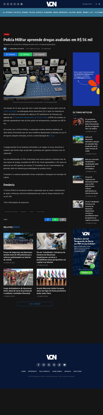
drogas (52, 135)
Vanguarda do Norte (17, 48)
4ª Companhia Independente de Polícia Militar (30, 117)
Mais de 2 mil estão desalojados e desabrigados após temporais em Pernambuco (92, 164)
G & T (92, 12)
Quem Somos (57, 371)
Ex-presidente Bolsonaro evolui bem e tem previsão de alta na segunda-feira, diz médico (92, 124)
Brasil (79, 12)
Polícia (32, 12)
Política (17, 12)
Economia (48, 12)
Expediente (32, 371)
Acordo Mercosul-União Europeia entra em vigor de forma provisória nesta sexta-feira (51, 290)
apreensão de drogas (11, 211)
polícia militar (40, 211)
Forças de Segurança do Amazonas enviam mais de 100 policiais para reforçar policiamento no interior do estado (18, 256)
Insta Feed (78, 371)
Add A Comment (35, 304)
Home (23, 371)
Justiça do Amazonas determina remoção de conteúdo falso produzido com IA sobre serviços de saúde (92, 144)
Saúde (55, 12)
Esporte (39, 12)
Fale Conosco (44, 371)
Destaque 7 (23, 211)
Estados (9, 12)
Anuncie (67, 371)
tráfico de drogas (10, 111)
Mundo (86, 12)
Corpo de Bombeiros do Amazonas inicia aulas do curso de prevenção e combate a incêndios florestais (18, 290)
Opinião (25, 12)
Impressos (63, 12)
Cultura (72, 12)
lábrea (32, 211)
